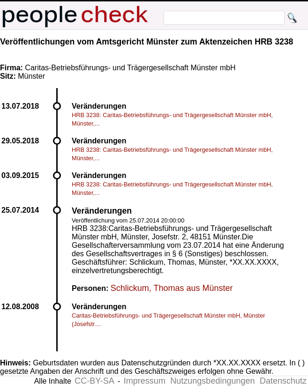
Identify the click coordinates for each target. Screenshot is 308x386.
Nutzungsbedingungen (212, 381)
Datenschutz (283, 381)
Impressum (144, 381)
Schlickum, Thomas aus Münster (172, 288)
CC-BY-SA (94, 381)
